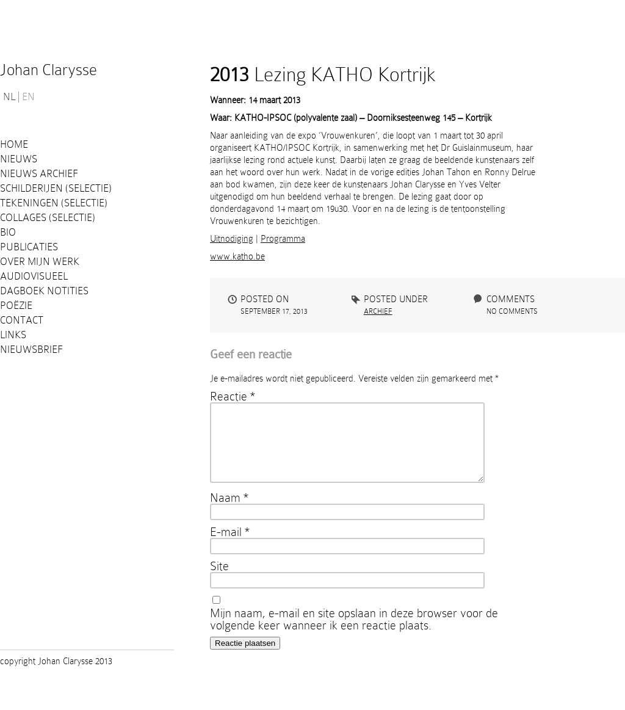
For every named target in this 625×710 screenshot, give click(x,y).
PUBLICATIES (29, 247)
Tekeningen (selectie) (53, 203)
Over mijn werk (39, 261)
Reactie (232, 396)
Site (219, 580)
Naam (229, 512)
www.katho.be (237, 256)
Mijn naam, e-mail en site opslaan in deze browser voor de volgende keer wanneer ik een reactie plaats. (354, 633)
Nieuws (18, 159)
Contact (21, 320)
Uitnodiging (231, 239)
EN (28, 97)
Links (13, 335)
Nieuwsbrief (31, 349)
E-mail (230, 546)
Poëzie (16, 305)
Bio (8, 232)
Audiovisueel (34, 276)
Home (14, 144)
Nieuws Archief (39, 173)
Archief (378, 311)
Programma (283, 239)
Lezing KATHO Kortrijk (323, 74)
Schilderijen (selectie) (56, 188)
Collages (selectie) (47, 217)
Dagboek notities (44, 291)
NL (9, 97)
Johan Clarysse (48, 70)
